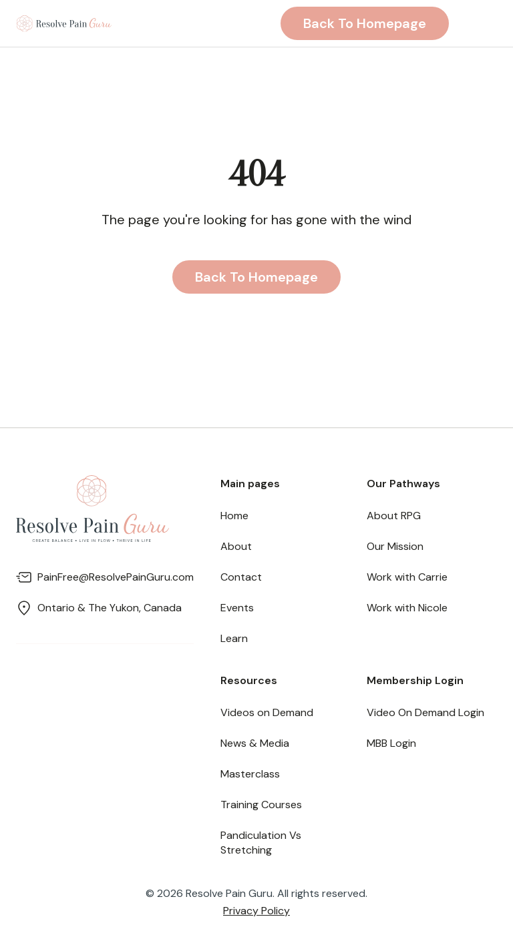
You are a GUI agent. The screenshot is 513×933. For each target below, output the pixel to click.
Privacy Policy (256, 911)
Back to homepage (364, 23)
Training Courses (261, 805)
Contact (241, 577)
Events (237, 608)
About (236, 546)
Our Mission (395, 546)
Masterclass (250, 774)
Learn (234, 638)
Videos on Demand (266, 712)
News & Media (254, 743)
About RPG (394, 516)
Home (234, 516)
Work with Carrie (407, 577)
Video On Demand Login (425, 712)
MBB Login (391, 743)
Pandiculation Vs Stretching (260, 842)
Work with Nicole (407, 608)
